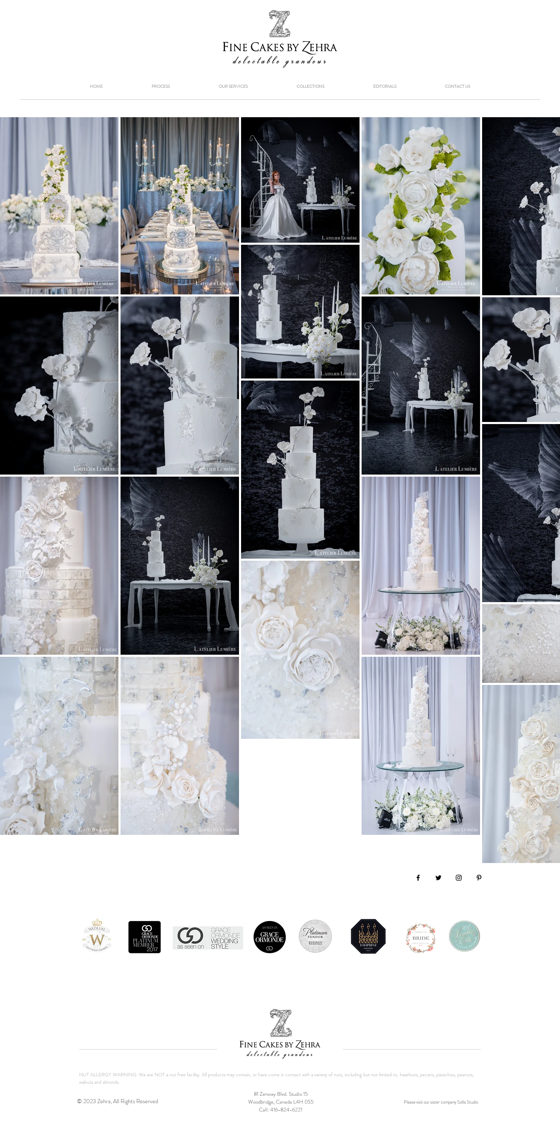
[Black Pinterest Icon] (479, 878)
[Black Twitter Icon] (438, 878)
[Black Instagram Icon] (459, 878)
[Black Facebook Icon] (418, 878)
